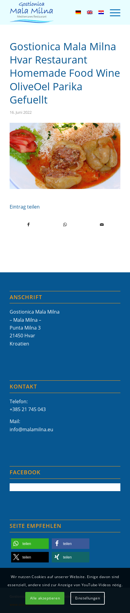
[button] (30, 543)
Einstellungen (87, 598)
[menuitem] (112, 12)
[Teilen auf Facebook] (28, 224)
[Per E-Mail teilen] (102, 224)
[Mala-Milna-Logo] (54, 12)
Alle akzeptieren (45, 598)
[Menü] (112, 12)
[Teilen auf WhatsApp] (65, 224)
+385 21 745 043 (28, 409)
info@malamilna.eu (31, 429)
